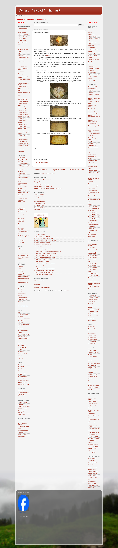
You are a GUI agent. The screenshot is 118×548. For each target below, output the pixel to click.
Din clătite (20, 328)
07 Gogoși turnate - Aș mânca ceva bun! (44, 249)
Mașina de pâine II (93, 475)
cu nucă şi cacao (22, 353)
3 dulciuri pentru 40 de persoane (42, 179)
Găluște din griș (92, 469)
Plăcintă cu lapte (22, 408)
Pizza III (90, 62)
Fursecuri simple (22, 299)
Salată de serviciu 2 (93, 265)
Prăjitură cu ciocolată (23, 86)
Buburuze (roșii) (92, 396)
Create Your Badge (22, 512)
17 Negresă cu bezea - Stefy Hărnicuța (44, 270)
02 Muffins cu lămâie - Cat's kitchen (43, 238)
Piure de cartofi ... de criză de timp (93, 425)
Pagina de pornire (58, 170)
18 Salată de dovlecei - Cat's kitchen (43, 272)
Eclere (19, 51)
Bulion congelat (92, 458)
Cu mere (20, 322)
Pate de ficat (91, 53)
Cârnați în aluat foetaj (93, 352)
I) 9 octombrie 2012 (39, 209)
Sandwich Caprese (93, 275)
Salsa (89, 383)
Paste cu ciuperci (92, 190)
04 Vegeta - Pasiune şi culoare (42, 242)
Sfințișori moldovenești (21, 201)
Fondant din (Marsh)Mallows (22, 395)
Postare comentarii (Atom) (48, 173)
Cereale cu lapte (22, 402)
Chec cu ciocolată (22, 36)
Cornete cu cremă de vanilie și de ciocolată (23, 166)
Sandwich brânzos (93, 273)
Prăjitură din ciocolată (23, 116)
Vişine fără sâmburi (93, 485)
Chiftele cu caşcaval (93, 126)
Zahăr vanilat (21, 436)
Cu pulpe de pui (38, 182)
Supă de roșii (91, 318)
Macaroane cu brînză (23, 57)
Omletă (90, 168)
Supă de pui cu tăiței (93, 316)
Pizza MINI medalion (93, 68)
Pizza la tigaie (91, 64)
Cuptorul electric (92, 465)
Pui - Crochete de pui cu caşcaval (93, 209)
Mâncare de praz (92, 164)
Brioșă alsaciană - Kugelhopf (22, 160)
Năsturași (20, 301)
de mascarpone (22, 371)
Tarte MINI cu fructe (23, 143)
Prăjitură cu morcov (23, 101)
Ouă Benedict (91, 183)
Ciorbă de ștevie (92, 304)
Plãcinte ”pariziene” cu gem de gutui (24, 193)
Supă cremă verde (93, 311)
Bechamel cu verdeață (94, 363)
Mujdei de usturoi (92, 376)
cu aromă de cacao (23, 251)
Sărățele (90, 354)
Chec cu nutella (22, 38)
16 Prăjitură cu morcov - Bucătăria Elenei (45, 268)
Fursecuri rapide (22, 297)
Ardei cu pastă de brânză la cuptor (92, 87)
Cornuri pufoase (22, 173)
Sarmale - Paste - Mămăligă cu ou (43, 186)
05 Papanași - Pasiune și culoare (42, 244)
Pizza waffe (91, 70)
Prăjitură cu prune (22, 106)
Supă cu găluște (92, 313)
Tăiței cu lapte (21, 414)
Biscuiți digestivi (22, 293)
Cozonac (20, 175)
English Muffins (92, 333)
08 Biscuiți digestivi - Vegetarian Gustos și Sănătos (47, 251)
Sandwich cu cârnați (93, 281)
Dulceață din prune (23, 430)
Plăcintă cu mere (22, 198)
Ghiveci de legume (93, 147)
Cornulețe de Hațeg (23, 49)
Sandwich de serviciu (93, 286)
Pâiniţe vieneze (92, 343)
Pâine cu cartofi (92, 337)
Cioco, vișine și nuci (23, 314)
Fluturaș (20, 332)
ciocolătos (20, 316)
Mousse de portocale (23, 384)
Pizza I (90, 57)
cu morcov (21, 351)
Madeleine (21, 59)
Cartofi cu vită (91, 109)
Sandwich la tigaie (93, 288)
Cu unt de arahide (22, 226)
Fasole (90, 141)
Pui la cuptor (91, 226)
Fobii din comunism (39, 280)
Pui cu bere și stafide (93, 216)
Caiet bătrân (91, 460)
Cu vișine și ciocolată (23, 231)
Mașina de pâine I (93, 473)
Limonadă (20, 266)
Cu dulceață (21, 214)
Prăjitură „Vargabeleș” (24, 139)
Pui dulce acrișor (92, 220)
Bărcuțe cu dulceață (23, 163)
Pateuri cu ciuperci (93, 55)
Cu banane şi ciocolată (21, 209)
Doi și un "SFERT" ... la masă (39, 10)
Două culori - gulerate (23, 236)
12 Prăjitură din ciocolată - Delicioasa (43, 259)
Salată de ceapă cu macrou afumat (93, 252)
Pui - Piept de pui (92, 212)
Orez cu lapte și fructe (24, 406)
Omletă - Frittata (92, 170)
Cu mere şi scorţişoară (21, 221)
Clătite (19, 45)
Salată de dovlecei (93, 255)
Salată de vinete (92, 267)
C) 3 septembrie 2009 (39, 199)
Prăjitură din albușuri (23, 114)
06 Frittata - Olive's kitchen (41, 247)
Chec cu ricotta (22, 40)
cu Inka (20, 349)
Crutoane (90, 331)
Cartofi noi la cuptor (93, 113)
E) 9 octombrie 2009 (39, 203)
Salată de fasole (92, 257)
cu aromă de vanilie (23, 255)
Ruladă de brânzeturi (93, 74)
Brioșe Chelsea (22, 157)
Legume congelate (93, 471)
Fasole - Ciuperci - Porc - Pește (42, 184)
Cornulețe (20, 171)
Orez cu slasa (91, 176)
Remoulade (91, 381)
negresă (20, 355)
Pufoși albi (21, 240)
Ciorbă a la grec (92, 295)
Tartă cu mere (21, 149)
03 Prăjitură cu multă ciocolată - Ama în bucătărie (47, 240)
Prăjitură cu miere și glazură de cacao (23, 98)
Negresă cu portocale (23, 334)
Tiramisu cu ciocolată (23, 338)
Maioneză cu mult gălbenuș (92, 371)
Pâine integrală (92, 341)
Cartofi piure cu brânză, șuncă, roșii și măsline (94, 116)
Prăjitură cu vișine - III (24, 112)
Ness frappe (21, 271)
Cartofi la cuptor (92, 111)
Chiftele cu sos (92, 128)
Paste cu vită (91, 423)
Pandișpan (21, 71)
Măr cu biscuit (21, 404)
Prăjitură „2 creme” (23, 118)
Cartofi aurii (91, 92)
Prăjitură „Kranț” (22, 126)
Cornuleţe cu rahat (23, 169)
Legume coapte (92, 152)
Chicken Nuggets (92, 36)
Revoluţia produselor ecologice (42, 287)
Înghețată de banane (23, 276)
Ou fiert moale (92, 413)
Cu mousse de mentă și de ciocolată (23, 325)
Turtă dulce (21, 151)
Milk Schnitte (21, 62)
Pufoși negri (21, 242)
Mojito (19, 268)
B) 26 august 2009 (39, 197)
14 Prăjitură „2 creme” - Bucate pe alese (44, 263)
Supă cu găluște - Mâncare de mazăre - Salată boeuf (48, 188)
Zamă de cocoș (92, 320)
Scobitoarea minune (93, 438)
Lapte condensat (22, 432)
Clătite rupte (21, 47)
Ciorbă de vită (91, 301)
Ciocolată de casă (22, 42)
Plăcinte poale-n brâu (23, 196)
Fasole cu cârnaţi (92, 143)
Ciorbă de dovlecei (93, 297)
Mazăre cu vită (92, 156)
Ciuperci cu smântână (94, 133)
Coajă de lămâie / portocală (22, 423)
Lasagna (90, 150)
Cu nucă (20, 224)
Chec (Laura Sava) (23, 34)
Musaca (90, 158)
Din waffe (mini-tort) (23, 330)
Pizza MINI (91, 66)
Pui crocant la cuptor (93, 214)
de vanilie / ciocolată (23, 380)
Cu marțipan (21, 218)
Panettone (21, 238)
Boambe (20, 295)
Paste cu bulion (92, 188)
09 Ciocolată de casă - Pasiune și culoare (45, 253)
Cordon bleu (91, 135)
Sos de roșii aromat (93, 387)
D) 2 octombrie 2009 (39, 201)
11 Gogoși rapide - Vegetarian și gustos (44, 257)
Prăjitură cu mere (22, 96)
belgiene (20, 248)
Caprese (90, 32)
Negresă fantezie (22, 66)
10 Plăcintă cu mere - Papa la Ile (42, 255)
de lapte (20, 368)
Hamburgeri (91, 45)
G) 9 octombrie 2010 (39, 207)
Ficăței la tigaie (92, 145)
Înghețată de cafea (23, 282)
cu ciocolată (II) (22, 347)
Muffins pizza (91, 47)
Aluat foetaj (21, 421)
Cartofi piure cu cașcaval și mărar (92, 121)
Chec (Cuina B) (22, 32)
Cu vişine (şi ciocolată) (21, 228)
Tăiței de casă (92, 481)
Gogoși (20, 181)
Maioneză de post (93, 374)
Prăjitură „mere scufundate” (22, 129)
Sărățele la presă (92, 356)
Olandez (90, 378)
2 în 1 (19, 312)
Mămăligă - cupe (92, 166)
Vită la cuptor (91, 236)
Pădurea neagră (22, 336)
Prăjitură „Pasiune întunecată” (22, 136)
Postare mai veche (77, 170)
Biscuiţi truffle (21, 288)
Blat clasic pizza (92, 329)
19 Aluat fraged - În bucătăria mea (43, 274)
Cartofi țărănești (92, 123)
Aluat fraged (91, 326)
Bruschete (91, 90)
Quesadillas (91, 228)
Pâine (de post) (92, 335)
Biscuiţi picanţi (92, 350)
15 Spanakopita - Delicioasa (41, 266)
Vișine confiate (22, 434)
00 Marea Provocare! (39, 234)
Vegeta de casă (92, 483)
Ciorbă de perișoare (93, 299)
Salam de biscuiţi (22, 141)
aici (68, 290)
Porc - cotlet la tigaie (93, 206)
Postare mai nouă (40, 170)
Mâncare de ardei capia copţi (92, 161)
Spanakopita (91, 80)
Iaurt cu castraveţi (93, 365)
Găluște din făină (92, 467)
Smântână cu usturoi (93, 385)
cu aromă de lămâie (23, 253)
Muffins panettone (22, 190)
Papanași (20, 74)
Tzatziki (90, 389)
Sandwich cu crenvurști (91, 278)
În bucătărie (91, 487)
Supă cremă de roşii (93, 309)
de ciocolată (21, 366)
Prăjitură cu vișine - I (23, 108)
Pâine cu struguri (92, 339)
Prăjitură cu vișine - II (23, 110)
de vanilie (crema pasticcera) (22, 377)
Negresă (20, 64)
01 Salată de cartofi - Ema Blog (42, 236)
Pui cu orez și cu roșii (93, 218)
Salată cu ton (91, 247)
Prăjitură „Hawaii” (22, 124)
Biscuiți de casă (22, 291)
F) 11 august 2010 (39, 205)
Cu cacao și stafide (23, 211)
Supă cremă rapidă (93, 444)
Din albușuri (21, 233)
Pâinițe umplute (92, 72)
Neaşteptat (37, 284)
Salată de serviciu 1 (93, 263)
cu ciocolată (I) (22, 345)
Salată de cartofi (92, 250)
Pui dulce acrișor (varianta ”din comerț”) (94, 223)
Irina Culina (20, 494)
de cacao (20, 364)
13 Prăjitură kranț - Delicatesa (42, 261)
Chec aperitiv (91, 34)
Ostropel (90, 181)
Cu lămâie (20, 216)
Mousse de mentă (22, 382)
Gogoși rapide (21, 53)
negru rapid (21, 358)
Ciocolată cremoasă (23, 392)
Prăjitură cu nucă (22, 103)
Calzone (90, 30)
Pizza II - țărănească (93, 59)
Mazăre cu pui (92, 154)
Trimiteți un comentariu (42, 162)
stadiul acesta (50, 55)
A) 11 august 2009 (39, 194)
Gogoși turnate (22, 55)
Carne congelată (92, 462)
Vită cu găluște (92, 234)
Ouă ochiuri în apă (93, 186)
